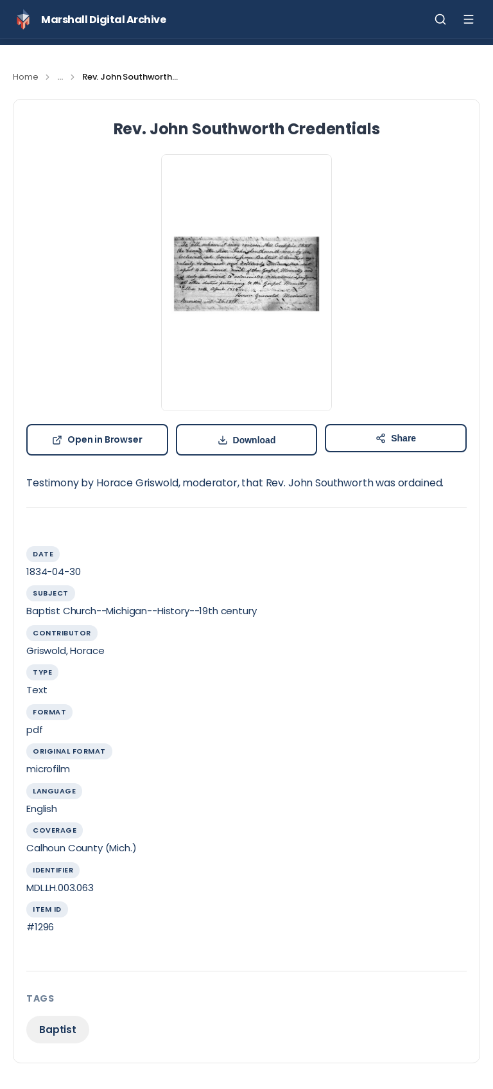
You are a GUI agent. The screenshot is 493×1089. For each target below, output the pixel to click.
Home (25, 77)
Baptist (57, 1029)
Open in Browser (97, 439)
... (60, 77)
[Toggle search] (440, 19)
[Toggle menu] (468, 19)
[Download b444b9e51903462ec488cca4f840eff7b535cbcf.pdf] (247, 440)
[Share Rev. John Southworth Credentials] (396, 438)
